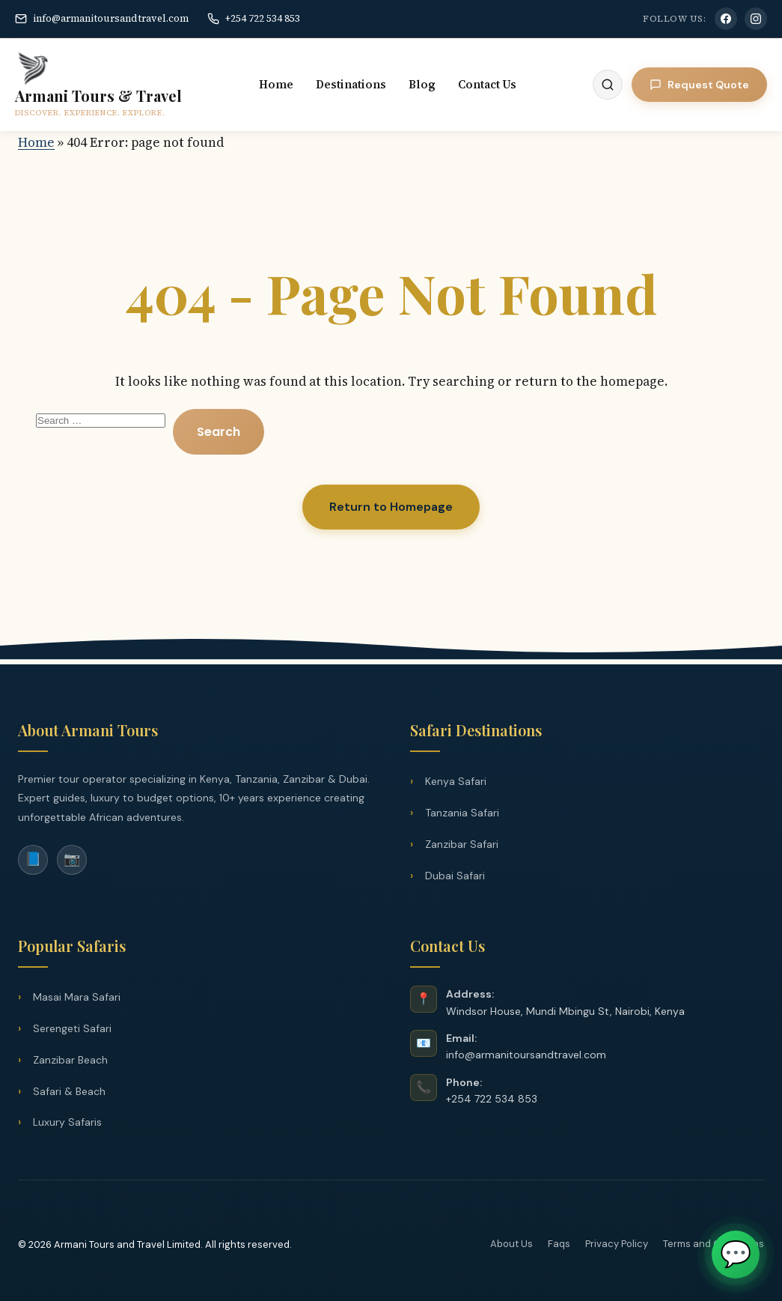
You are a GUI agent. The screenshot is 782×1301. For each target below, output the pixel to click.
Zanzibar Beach (70, 1060)
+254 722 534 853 (253, 18)
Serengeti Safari (72, 1028)
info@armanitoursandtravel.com (102, 18)
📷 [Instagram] (72, 859)
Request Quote (699, 84)
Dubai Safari (455, 875)
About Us (511, 1243)
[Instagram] (756, 18)
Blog (422, 84)
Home (276, 84)
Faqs (559, 1243)
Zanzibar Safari (461, 844)
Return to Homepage (391, 507)
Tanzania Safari (462, 812)
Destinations (351, 84)
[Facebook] (726, 18)
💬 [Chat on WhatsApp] (735, 1254)
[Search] (608, 85)
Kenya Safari (455, 781)
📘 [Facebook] (33, 859)
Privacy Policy (616, 1243)
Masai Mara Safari (76, 997)
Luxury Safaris (67, 1122)
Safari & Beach (69, 1091)
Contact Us (487, 84)
